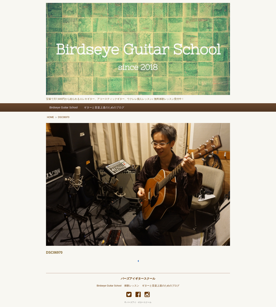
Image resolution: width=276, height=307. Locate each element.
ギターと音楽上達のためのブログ (104, 107)
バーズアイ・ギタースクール (139, 302)
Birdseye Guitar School (63, 107)
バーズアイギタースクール (138, 278)
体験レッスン (131, 285)
